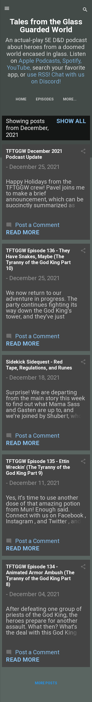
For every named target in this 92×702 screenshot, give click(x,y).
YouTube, (19, 67)
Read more (22, 232)
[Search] (85, 9)
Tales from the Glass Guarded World (46, 25)
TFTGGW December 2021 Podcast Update (34, 154)
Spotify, (71, 60)
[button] (83, 151)
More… (70, 99)
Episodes (45, 99)
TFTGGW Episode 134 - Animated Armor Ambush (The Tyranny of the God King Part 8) (40, 575)
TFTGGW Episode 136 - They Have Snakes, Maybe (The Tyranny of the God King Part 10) (38, 259)
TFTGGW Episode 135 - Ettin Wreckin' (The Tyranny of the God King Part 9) (38, 467)
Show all (71, 121)
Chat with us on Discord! (57, 78)
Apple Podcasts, (40, 60)
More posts (46, 683)
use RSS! (38, 74)
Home (21, 99)
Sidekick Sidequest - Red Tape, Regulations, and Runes (39, 365)
